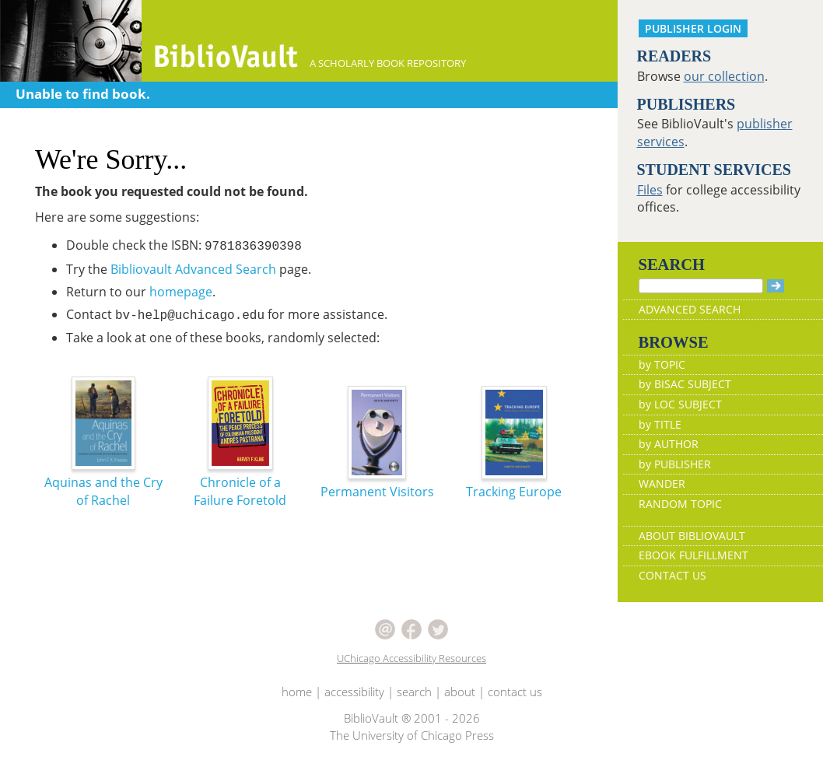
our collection (724, 76)
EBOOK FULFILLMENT (693, 555)
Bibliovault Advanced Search (193, 269)
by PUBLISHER (675, 464)
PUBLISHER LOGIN (693, 28)
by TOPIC (662, 364)
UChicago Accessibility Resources (411, 658)
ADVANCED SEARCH (690, 309)
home (297, 691)
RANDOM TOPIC (680, 503)
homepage (180, 291)
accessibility (354, 691)
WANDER (662, 483)
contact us (515, 691)
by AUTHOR (669, 443)
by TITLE (660, 424)
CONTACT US (672, 575)
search (414, 691)
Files (650, 189)
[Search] (701, 285)
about (459, 691)
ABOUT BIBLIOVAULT (692, 535)
